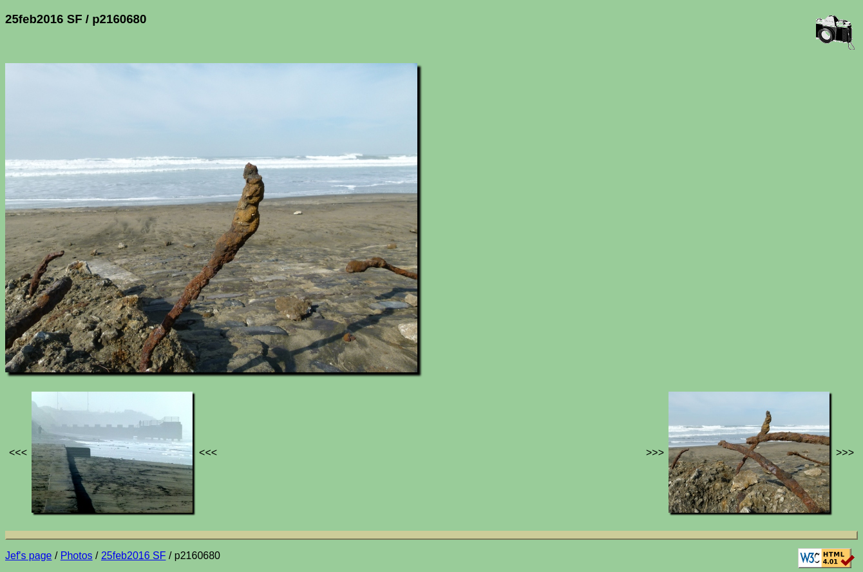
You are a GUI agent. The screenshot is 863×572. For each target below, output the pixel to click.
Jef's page (28, 555)
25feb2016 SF (133, 555)
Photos (77, 555)
